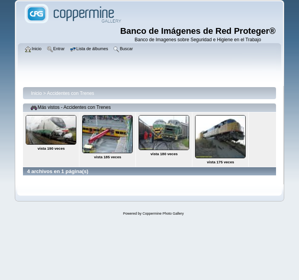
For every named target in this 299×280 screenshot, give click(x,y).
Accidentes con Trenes (70, 93)
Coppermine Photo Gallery (163, 213)
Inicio (36, 93)
